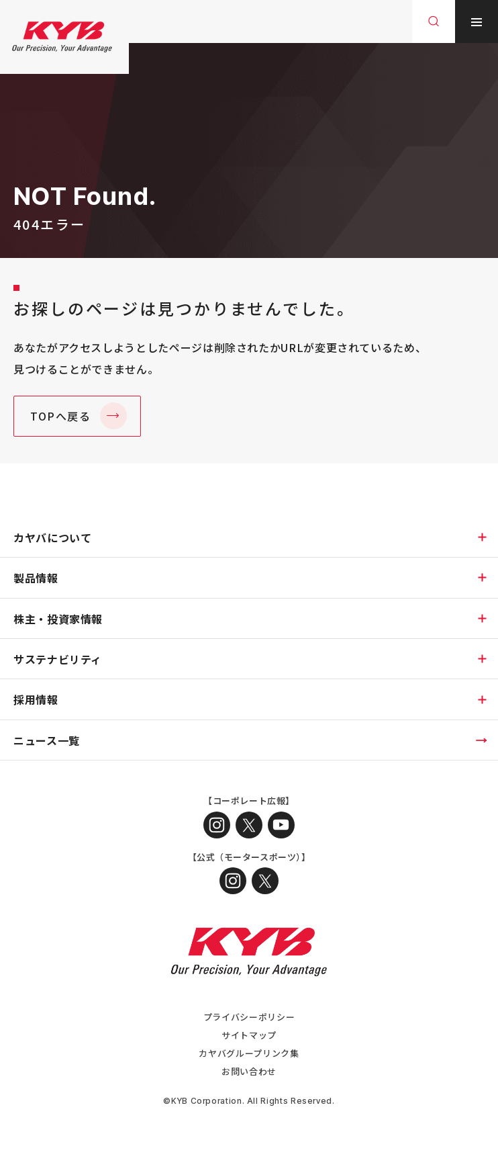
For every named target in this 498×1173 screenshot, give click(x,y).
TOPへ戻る (60, 416)
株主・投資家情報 (58, 619)
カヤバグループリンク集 (249, 1053)
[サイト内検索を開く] (433, 21)
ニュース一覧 (46, 740)
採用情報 (35, 699)
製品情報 (35, 578)
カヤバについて (52, 537)
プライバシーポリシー (249, 1016)
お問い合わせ (249, 1071)
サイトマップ (249, 1035)
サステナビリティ (57, 659)
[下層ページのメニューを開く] (482, 537)
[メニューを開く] (476, 21)
